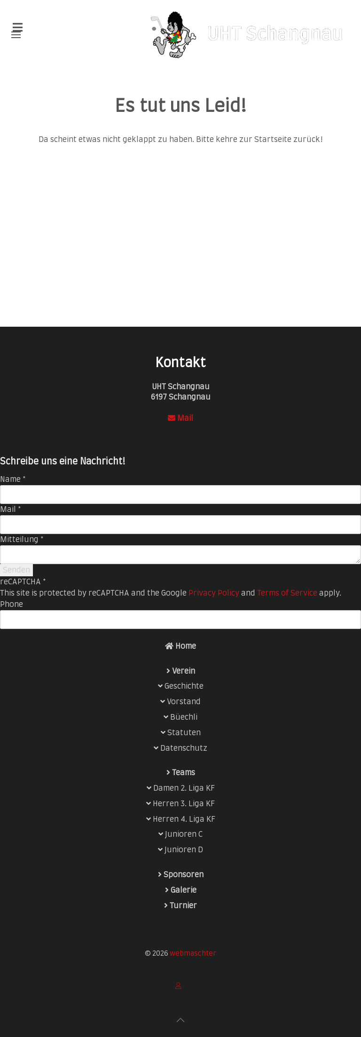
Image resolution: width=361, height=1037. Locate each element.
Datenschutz (183, 748)
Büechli (183, 717)
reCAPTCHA (23, 582)
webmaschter (193, 953)
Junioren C (184, 834)
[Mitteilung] (180, 554)
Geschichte (184, 686)
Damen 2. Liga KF (184, 788)
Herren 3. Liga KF (184, 804)
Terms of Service (287, 593)
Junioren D (184, 850)
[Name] (180, 494)
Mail (180, 418)
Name (12, 479)
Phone (11, 604)
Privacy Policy (213, 593)
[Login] (180, 986)
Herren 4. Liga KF (184, 819)
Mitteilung (21, 539)
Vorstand (184, 702)
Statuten (184, 733)
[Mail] (180, 524)
